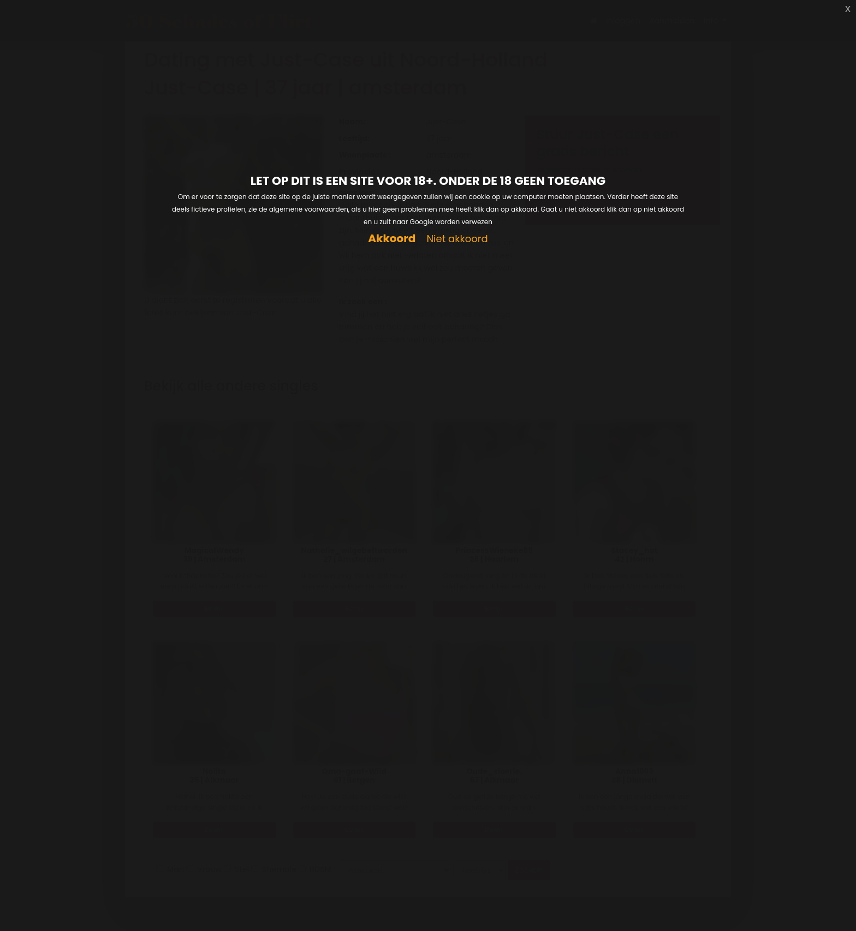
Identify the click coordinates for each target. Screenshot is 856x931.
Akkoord (391, 238)
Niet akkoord (457, 239)
